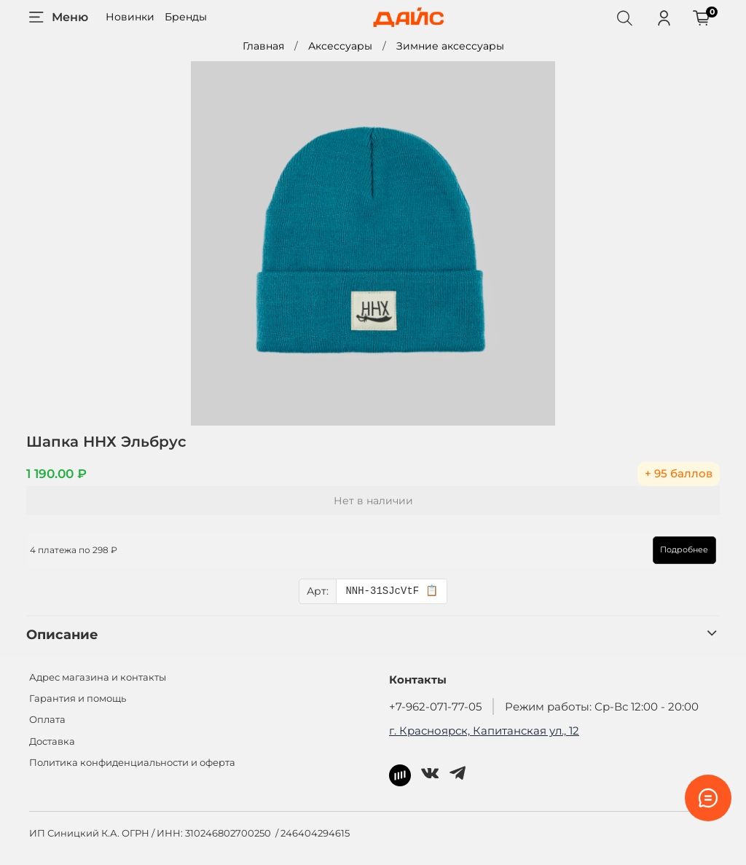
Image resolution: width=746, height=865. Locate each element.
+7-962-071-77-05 (435, 706)
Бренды (186, 16)
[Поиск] (624, 17)
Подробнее (682, 549)
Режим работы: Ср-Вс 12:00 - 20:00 (602, 706)
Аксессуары (340, 45)
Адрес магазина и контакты (97, 677)
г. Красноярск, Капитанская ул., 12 (484, 730)
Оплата (47, 719)
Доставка (52, 741)
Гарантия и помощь (77, 698)
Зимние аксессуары (450, 45)
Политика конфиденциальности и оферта (132, 762)
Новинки (130, 16)
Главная (263, 45)
